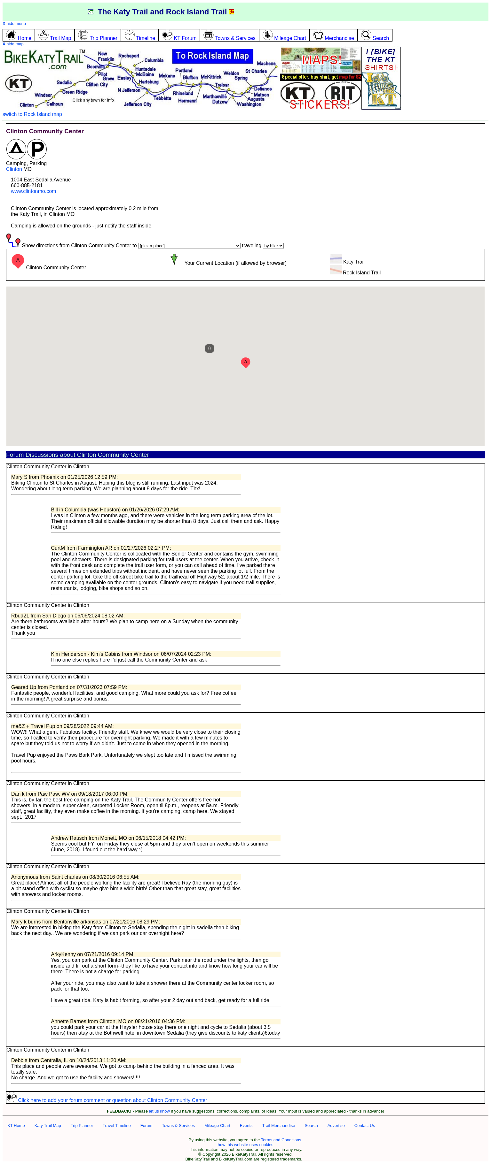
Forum (146, 1125)
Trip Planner (82, 1125)
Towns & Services (178, 1125)
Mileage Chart (217, 1125)
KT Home (16, 1125)
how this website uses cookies (245, 1144)
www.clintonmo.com (33, 191)
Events (246, 1125)
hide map (13, 44)
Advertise (336, 1125)
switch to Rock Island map (32, 114)
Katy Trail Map (48, 1125)
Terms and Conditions (281, 1139)
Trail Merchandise (278, 1125)
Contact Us (364, 1125)
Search (311, 1125)
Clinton (14, 169)
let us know (159, 1111)
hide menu (14, 23)
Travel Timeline (117, 1125)
